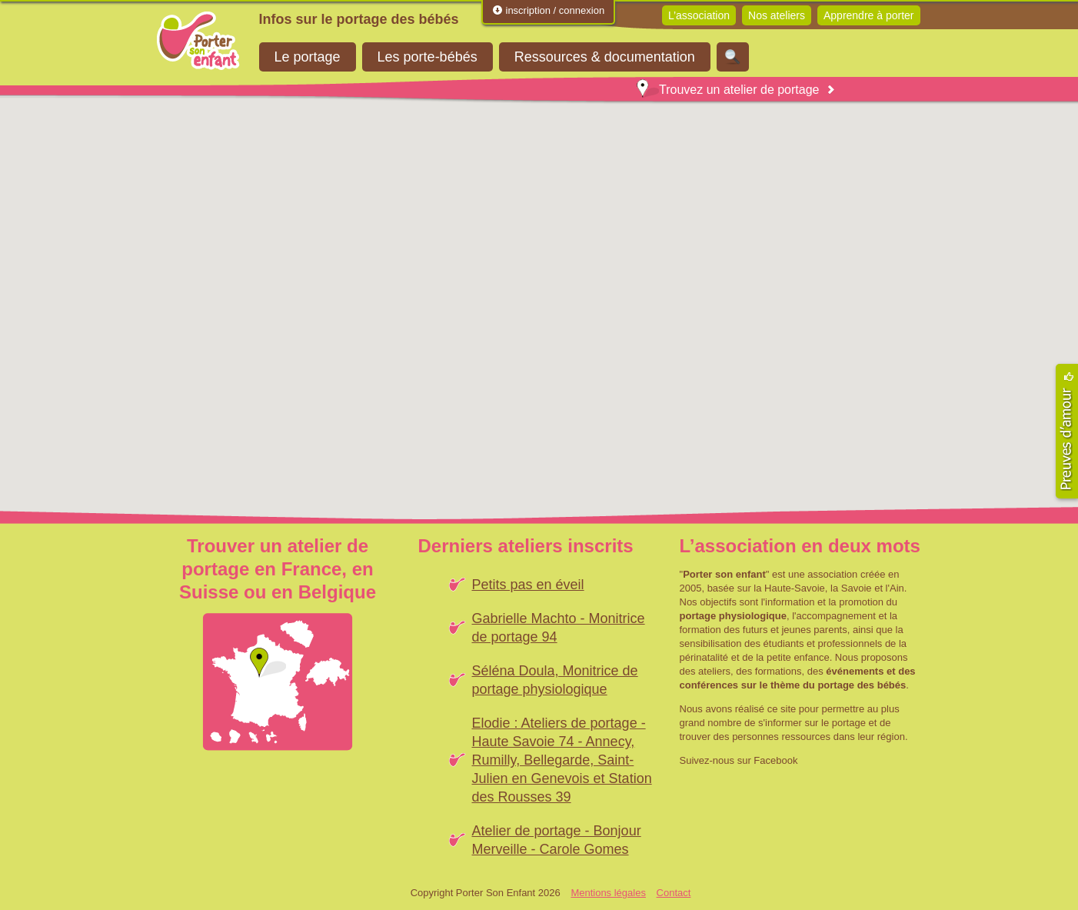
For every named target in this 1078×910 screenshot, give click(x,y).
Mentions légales (608, 892)
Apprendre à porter (868, 15)
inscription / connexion (548, 10)
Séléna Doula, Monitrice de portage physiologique (555, 680)
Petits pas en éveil (528, 584)
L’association (699, 15)
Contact (674, 892)
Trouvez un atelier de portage (728, 89)
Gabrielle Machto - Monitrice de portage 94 (558, 628)
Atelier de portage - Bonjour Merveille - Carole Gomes (556, 840)
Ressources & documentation (604, 57)
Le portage (307, 57)
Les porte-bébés (427, 57)
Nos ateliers (776, 15)
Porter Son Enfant (198, 41)
